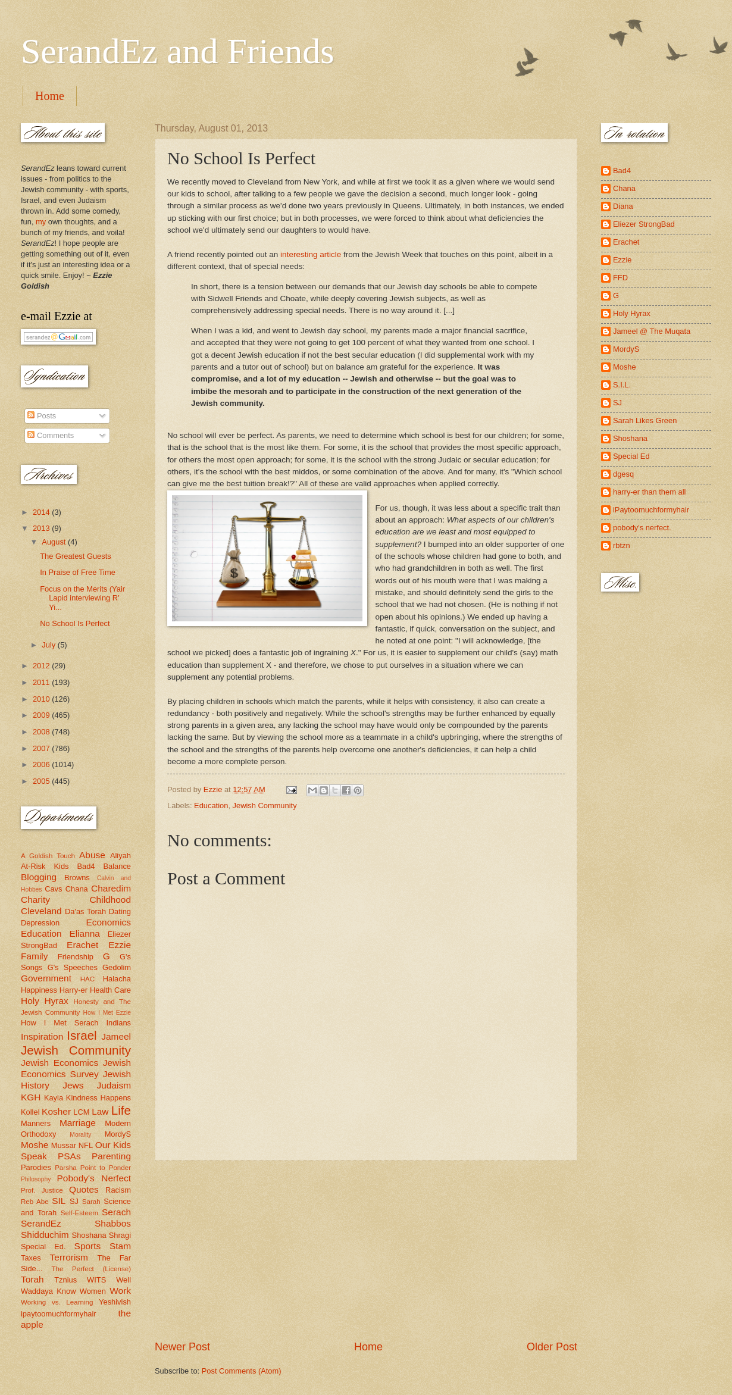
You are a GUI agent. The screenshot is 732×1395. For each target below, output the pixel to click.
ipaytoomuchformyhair (58, 1313)
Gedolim (116, 967)
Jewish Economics (59, 1063)
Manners (36, 1123)
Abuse (92, 855)
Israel (81, 1035)
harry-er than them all (649, 491)
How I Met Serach (60, 1022)
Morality (80, 1134)
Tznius (65, 1279)
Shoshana (89, 1235)
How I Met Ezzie (107, 1012)
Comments (50, 435)
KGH (30, 1097)
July (49, 644)
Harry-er (73, 990)
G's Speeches (73, 967)
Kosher (56, 1111)
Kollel (30, 1112)
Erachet (82, 945)
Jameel (116, 1036)
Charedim (111, 888)
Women (93, 1291)
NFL (86, 1145)
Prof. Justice (42, 1190)
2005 (42, 781)
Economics (109, 922)
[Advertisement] (366, 1250)
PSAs (69, 1156)
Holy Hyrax (44, 1001)
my (41, 221)
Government (46, 978)
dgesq (623, 474)
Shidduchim (45, 1235)
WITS (96, 1279)
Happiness (39, 990)
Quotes (84, 1189)
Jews (72, 1085)
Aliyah (120, 855)
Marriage (78, 1123)
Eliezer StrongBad (644, 224)
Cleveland (41, 911)
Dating (120, 911)
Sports (87, 1246)
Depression (40, 922)
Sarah (91, 1201)
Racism (118, 1190)
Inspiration (42, 1036)
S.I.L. (622, 384)
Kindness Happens (98, 1097)
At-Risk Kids (44, 866)
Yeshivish (115, 1301)
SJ (74, 1201)
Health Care (110, 990)
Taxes (31, 1257)
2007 (42, 748)
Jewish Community (265, 805)
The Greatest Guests (75, 556)
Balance (117, 866)
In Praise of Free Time (77, 572)
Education (211, 805)
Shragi (120, 1235)
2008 (42, 731)
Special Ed (631, 456)
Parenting (111, 1156)
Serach (116, 1212)
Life (121, 1110)
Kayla (53, 1097)
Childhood (110, 899)
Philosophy (36, 1179)
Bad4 (86, 866)
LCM (81, 1112)
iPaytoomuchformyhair (651, 509)
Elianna (84, 933)
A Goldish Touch (48, 855)
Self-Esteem (79, 1212)
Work (120, 1290)
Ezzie (119, 945)
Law (100, 1111)
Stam (120, 1246)
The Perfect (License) (92, 1268)
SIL (58, 1201)
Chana (76, 888)
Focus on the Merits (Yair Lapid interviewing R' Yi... (82, 598)
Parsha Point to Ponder (93, 1167)
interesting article (310, 254)
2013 (42, 528)
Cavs (53, 888)
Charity (35, 899)
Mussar (63, 1145)
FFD (620, 277)
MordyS (118, 1134)
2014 (42, 512)
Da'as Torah (85, 911)
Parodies (36, 1167)
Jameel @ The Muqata (651, 331)
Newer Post (182, 1347)
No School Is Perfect (75, 623)
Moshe (34, 1145)
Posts (41, 415)
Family (34, 956)
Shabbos (113, 1223)
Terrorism (69, 1257)
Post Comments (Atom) (241, 1370)
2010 (42, 699)
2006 (42, 764)
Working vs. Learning (57, 1302)
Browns (77, 877)
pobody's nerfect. (642, 527)
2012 (42, 665)
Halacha (117, 978)
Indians (118, 1022)
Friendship (75, 956)
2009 (42, 715)
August (55, 541)
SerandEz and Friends (177, 51)
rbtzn (621, 545)
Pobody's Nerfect (94, 1178)
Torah (32, 1279)
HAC (87, 979)
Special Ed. (43, 1246)
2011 (42, 682)
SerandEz (41, 1223)
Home (49, 95)
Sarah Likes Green (645, 420)
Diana (623, 206)
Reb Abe (35, 1201)
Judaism (114, 1085)
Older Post (552, 1347)
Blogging (39, 877)
